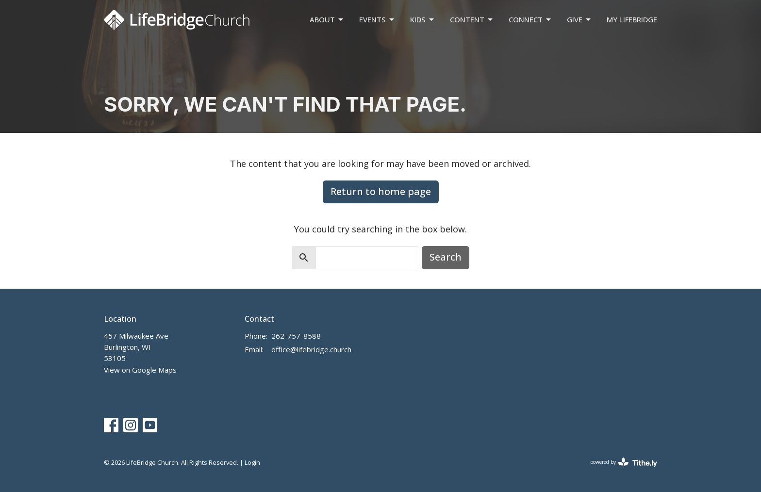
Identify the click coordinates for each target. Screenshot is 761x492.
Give (579, 20)
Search (446, 256)
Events (377, 20)
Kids (422, 20)
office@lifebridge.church (311, 349)
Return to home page (381, 191)
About (327, 20)
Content (472, 20)
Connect (530, 20)
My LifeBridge (632, 19)
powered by (623, 462)
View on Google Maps (140, 370)
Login (252, 462)
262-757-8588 (296, 336)
